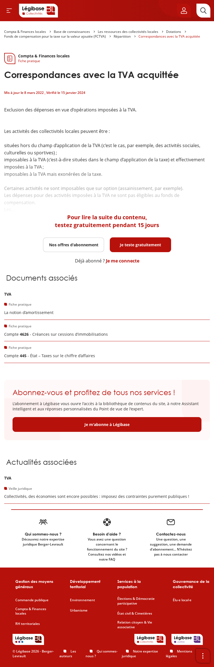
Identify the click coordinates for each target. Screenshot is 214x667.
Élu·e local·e (182, 600)
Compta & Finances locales (25, 31)
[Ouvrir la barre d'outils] (203, 656)
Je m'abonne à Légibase (107, 424)
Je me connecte (122, 261)
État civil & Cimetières (134, 613)
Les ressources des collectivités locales (128, 31)
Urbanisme (78, 610)
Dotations (173, 31)
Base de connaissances (72, 31)
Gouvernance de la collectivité (191, 584)
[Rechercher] (203, 11)
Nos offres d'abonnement (73, 244)
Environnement (82, 600)
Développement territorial (85, 584)
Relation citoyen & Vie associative (134, 624)
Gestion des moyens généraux (34, 584)
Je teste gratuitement (140, 244)
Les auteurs (67, 653)
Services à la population (129, 584)
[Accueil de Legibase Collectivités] (38, 11)
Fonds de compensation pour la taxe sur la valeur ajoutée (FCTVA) (55, 36)
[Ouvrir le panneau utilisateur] (184, 11)
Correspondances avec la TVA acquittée (169, 36)
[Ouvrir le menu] (9, 10)
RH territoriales (27, 624)
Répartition (122, 36)
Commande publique (31, 600)
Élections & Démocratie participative (136, 601)
